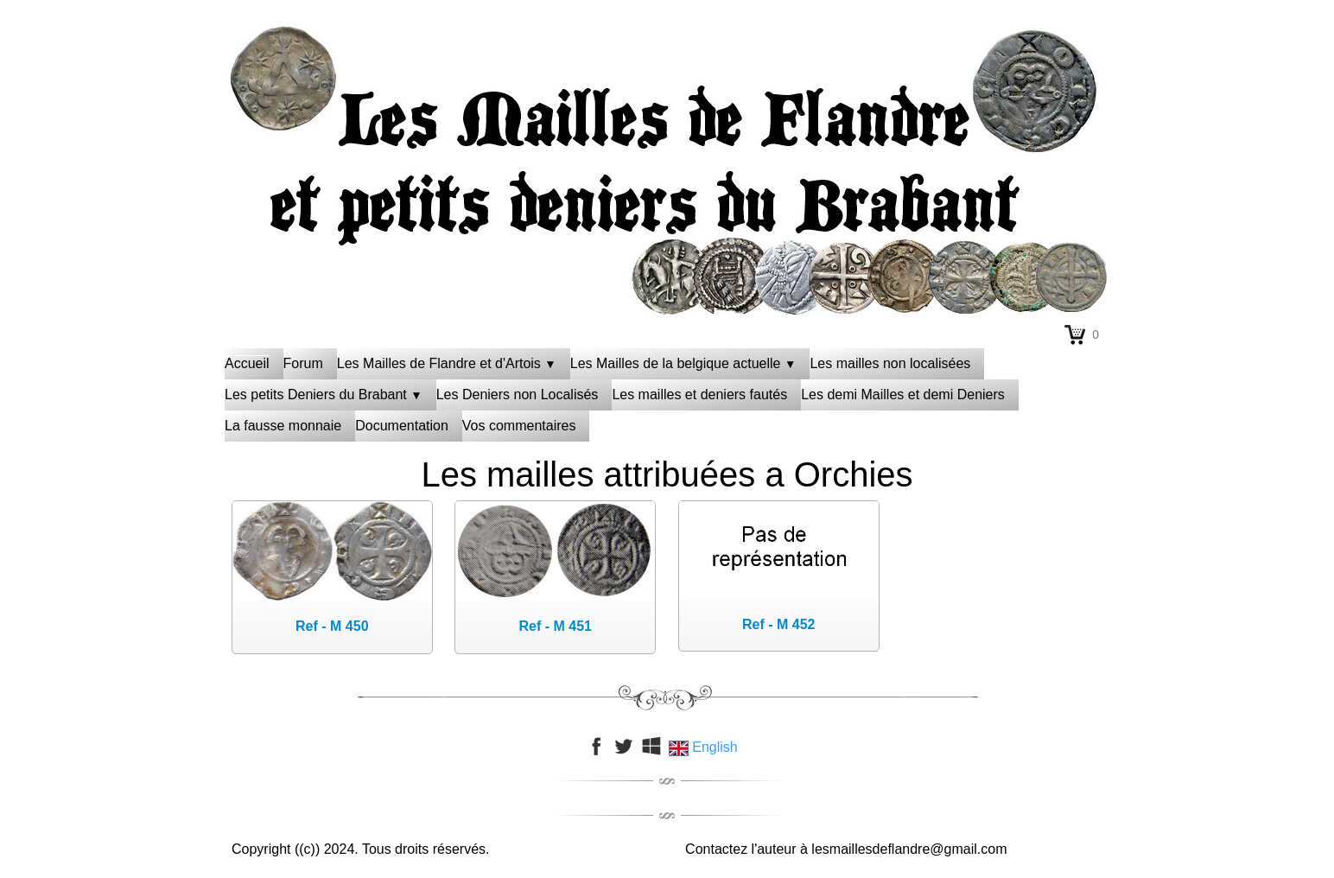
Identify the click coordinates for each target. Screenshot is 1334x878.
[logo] (667, 65)
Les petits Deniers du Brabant (323, 394)
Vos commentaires (519, 425)
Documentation (401, 425)
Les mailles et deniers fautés (699, 394)
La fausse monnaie (283, 425)
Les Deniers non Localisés (517, 394)
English (705, 747)
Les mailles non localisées (890, 363)
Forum (303, 363)
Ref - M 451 (555, 626)
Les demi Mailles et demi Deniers (903, 394)
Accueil (247, 363)
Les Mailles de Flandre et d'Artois (446, 363)
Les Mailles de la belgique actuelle (683, 363)
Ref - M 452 (778, 624)
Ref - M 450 (331, 626)
